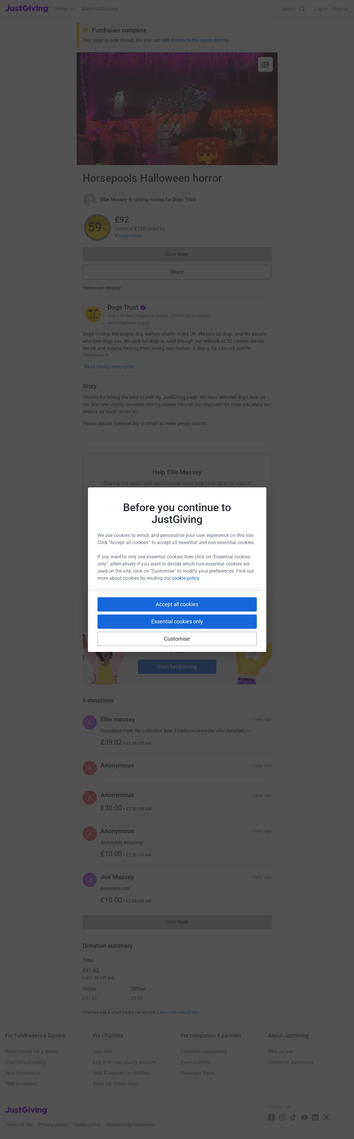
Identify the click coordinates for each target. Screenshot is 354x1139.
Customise (177, 639)
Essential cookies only (177, 621)
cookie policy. (186, 578)
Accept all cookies (177, 604)
